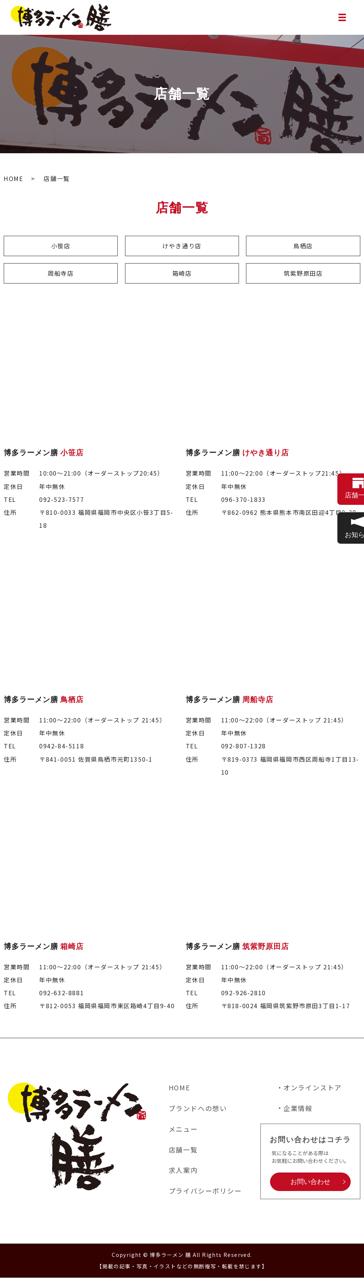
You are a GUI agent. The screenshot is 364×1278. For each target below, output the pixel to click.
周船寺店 (61, 273)
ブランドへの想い (198, 1108)
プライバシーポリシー (205, 1191)
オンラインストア (312, 1088)
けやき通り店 (182, 245)
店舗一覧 (183, 1150)
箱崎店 (182, 273)
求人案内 (183, 1170)
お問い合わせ (310, 1182)
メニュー (183, 1129)
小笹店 (61, 245)
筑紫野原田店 (303, 273)
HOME (13, 178)
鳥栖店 (303, 245)
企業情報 (298, 1108)
